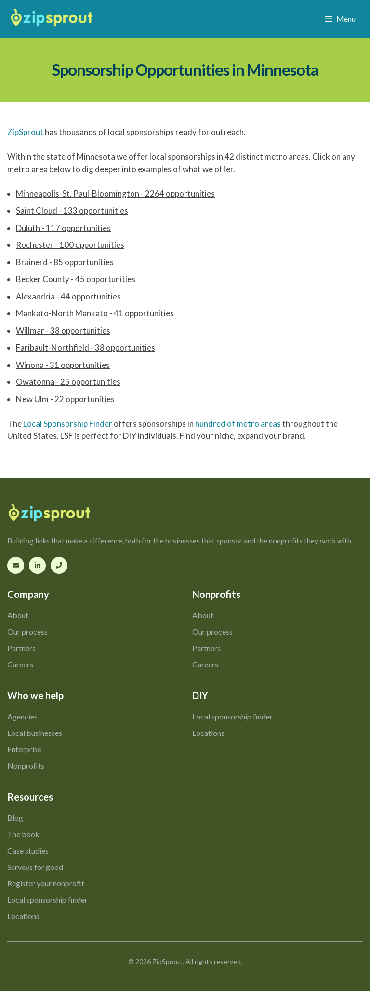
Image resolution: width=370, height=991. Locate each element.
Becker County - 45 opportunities (75, 279)
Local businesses (34, 732)
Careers (20, 664)
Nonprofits (25, 765)
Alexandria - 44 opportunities (68, 296)
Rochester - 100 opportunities (70, 245)
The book (23, 834)
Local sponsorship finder (232, 716)
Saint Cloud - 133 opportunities (72, 210)
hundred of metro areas (238, 424)
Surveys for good (35, 866)
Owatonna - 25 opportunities (68, 382)
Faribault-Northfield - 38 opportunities (85, 347)
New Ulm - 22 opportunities (65, 399)
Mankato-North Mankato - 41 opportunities (95, 313)
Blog (15, 817)
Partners (21, 647)
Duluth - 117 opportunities (63, 228)
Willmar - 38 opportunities (63, 331)
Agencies (22, 716)
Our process (27, 631)
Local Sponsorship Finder (67, 424)
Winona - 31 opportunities (63, 365)
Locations (208, 732)
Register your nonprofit (45, 883)
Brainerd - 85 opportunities (65, 262)
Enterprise (24, 749)
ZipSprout (25, 132)
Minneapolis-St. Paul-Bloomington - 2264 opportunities (115, 194)
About (17, 615)
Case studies (28, 850)
